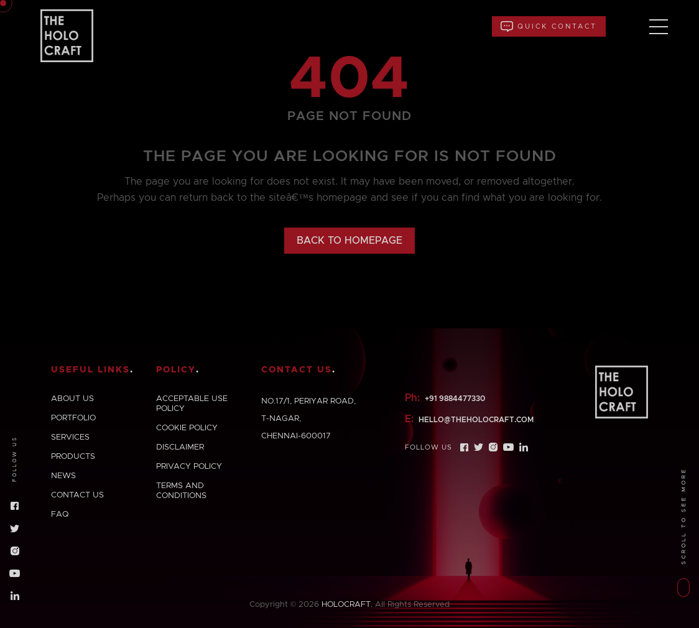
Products (73, 457)
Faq (59, 514)
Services (70, 437)
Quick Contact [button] (549, 26)
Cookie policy (187, 428)
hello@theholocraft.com (476, 419)
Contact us (77, 495)
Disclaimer (180, 447)
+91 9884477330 (455, 398)
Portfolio (73, 418)
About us (72, 399)
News (63, 476)
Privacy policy (189, 467)
